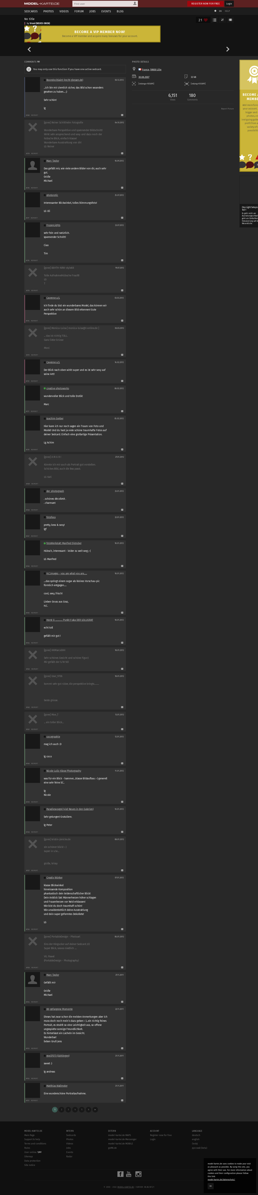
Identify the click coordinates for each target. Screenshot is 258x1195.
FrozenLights (53, 225)
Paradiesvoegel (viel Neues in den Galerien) (70, 809)
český (195, 1143)
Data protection (32, 1161)
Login (229, 3)
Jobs (92, 11)
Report (34, 115)
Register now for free (205, 3)
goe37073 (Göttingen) (58, 1055)
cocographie (53, 736)
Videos (64, 11)
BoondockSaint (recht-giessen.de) (64, 80)
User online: (32, 1152)
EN (220, 11)
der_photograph (55, 491)
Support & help (32, 1139)
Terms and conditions (35, 1143)
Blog (120, 11)
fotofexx (51, 517)
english (195, 1139)
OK (211, 1186)
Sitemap (28, 1156)
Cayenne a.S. (53, 297)
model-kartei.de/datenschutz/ (221, 1179)
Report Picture (227, 109)
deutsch (196, 1135)
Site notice (29, 1165)
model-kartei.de (125, 1187)
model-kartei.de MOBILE (120, 1143)
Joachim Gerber (54, 418)
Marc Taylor (52, 160)
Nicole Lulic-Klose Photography (63, 770)
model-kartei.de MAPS (119, 1135)
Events (106, 11)
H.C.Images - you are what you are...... (66, 573)
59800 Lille (155, 69)
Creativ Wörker (54, 877)
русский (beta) (199, 1148)
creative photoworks (57, 388)
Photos (48, 11)
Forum (79, 11)
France (145, 69)
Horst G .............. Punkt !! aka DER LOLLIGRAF (69, 620)
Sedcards (31, 11)
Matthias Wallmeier (57, 1085)
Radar (69, 1156)
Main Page (29, 1135)
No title (29, 19)
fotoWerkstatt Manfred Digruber (64, 543)
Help (227, 11)
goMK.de (112, 1148)
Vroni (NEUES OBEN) (40, 23)
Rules (27, 1148)
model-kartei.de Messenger (122, 1139)
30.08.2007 (143, 77)
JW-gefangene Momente (59, 1009)
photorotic (52, 195)
